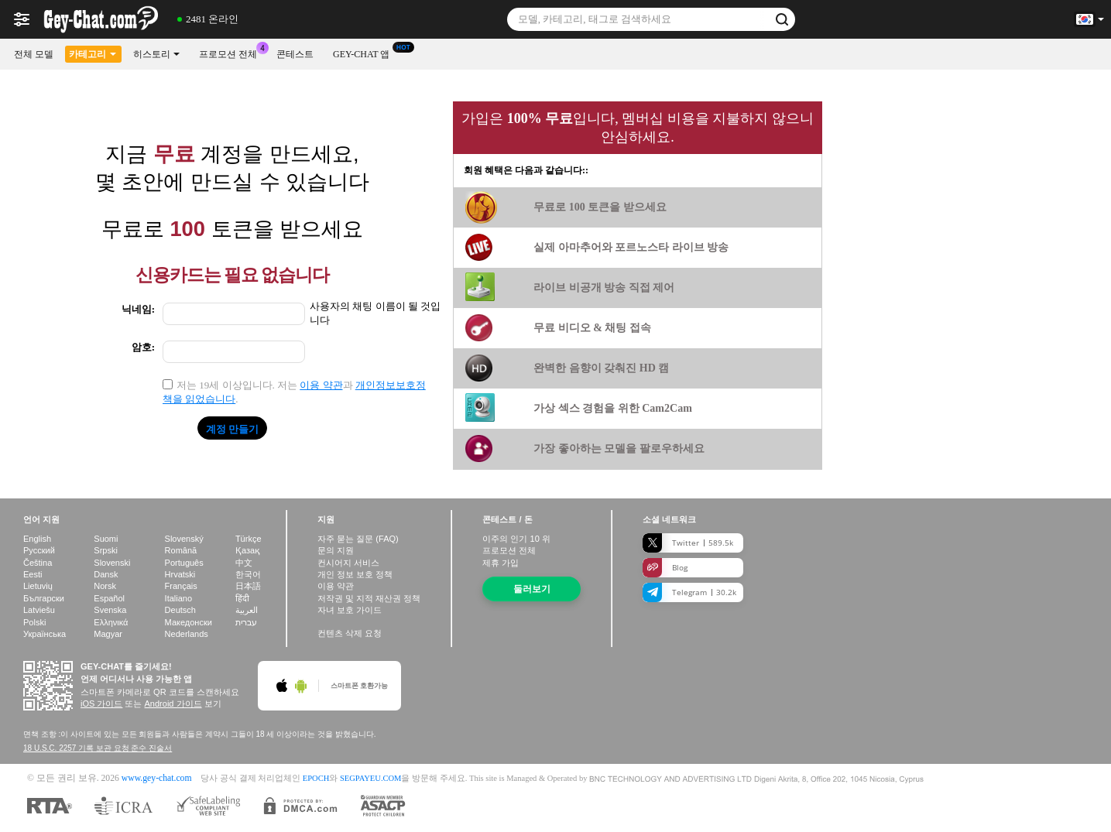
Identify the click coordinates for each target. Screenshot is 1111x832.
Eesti (32, 574)
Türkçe (248, 538)
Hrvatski (180, 574)
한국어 (248, 574)
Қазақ (247, 550)
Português (184, 562)
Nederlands (186, 634)
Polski (34, 622)
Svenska (110, 610)
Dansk (106, 574)
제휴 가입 (500, 562)
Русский (39, 550)
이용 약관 (321, 385)
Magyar (108, 634)
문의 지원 (335, 550)
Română (181, 550)
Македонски (188, 622)
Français (181, 586)
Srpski (106, 550)
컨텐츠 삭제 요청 (349, 633)
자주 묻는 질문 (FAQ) (358, 538)
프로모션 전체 (232, 53)
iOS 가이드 (101, 703)
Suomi (106, 538)
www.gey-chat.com (157, 778)
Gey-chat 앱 (365, 53)
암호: (143, 347)
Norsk (105, 586)
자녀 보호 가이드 (349, 610)
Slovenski (112, 562)
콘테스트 (295, 54)
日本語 (248, 586)
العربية (246, 610)
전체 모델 (33, 54)
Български (43, 598)
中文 (243, 562)
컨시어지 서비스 (348, 562)
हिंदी (242, 598)
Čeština (37, 562)
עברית (246, 622)
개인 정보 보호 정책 (355, 574)
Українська (44, 634)
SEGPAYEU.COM (371, 778)
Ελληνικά (111, 622)
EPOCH (316, 778)
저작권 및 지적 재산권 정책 (368, 598)
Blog (665, 567)
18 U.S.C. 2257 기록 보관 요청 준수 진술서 (97, 748)
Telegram (689, 592)
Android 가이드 (173, 703)
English (37, 538)
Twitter (688, 543)
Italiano (178, 598)
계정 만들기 (232, 429)
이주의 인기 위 (516, 538)
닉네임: (138, 309)
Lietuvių (38, 586)
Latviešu (39, 610)
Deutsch (180, 610)
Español (109, 598)
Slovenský (184, 538)
